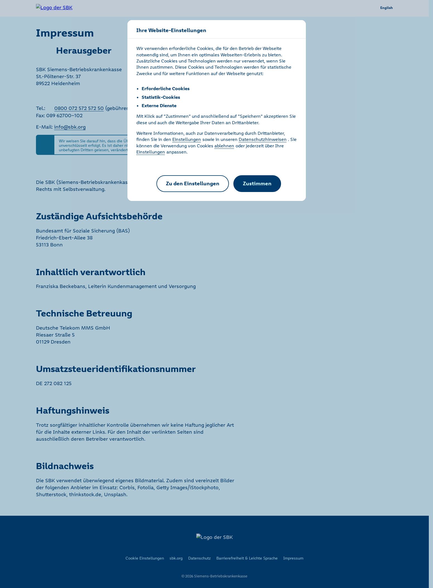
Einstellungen (186, 139)
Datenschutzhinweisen (263, 139)
